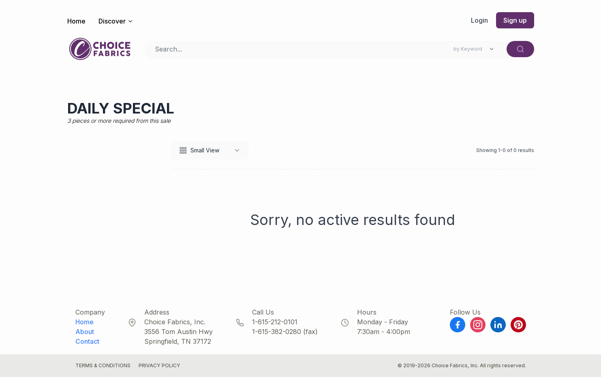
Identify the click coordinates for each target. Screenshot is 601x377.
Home (76, 21)
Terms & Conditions (102, 365)
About (84, 332)
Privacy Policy (159, 365)
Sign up (515, 20)
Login (479, 20)
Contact (87, 341)
